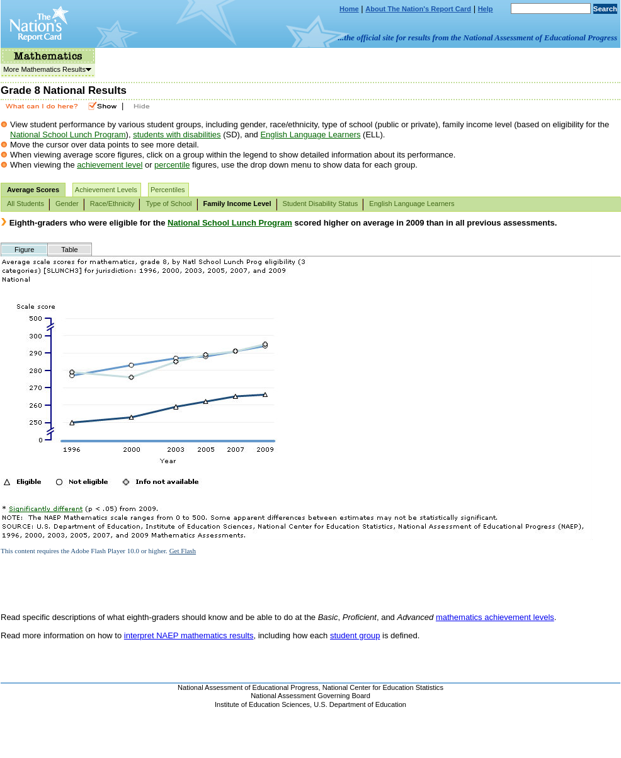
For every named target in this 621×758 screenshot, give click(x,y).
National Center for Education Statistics (382, 687)
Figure (24, 249)
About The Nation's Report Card (418, 9)
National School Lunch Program (68, 134)
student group (355, 635)
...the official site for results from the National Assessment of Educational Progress (477, 37)
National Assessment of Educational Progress (248, 687)
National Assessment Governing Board (310, 695)
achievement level (109, 164)
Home (349, 9)
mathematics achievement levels (495, 617)
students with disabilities (176, 134)
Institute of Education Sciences (262, 704)
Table (69, 249)
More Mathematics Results (46, 69)
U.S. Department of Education (360, 704)
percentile (172, 164)
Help (485, 9)
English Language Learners (310, 134)
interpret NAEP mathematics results (189, 635)
